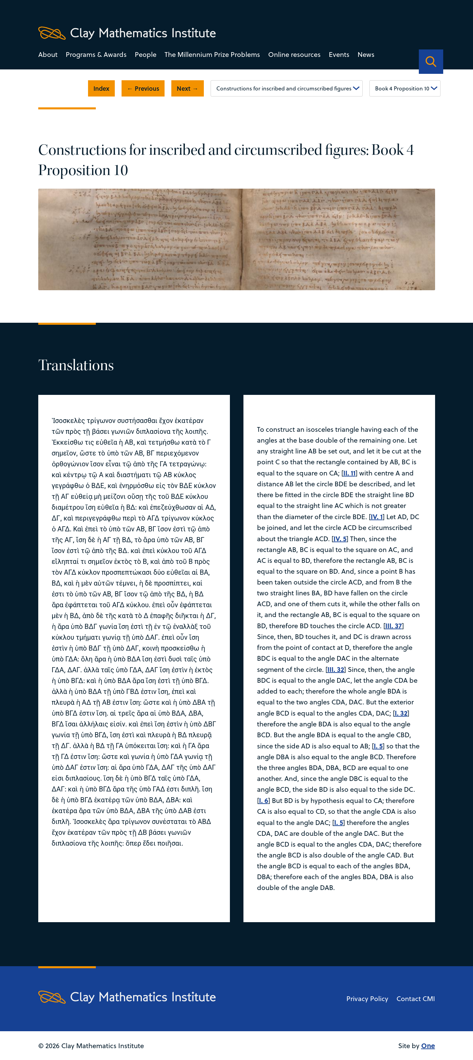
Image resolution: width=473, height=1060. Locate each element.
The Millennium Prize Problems (212, 54)
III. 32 (335, 669)
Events (339, 54)
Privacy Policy (367, 998)
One (428, 1045)
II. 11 (349, 473)
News (366, 54)
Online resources (294, 54)
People (145, 54)
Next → (187, 88)
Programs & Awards (96, 54)
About (48, 54)
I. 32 (401, 713)
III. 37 (393, 625)
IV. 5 (340, 538)
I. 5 (378, 745)
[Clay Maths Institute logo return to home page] (127, 33)
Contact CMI (415, 998)
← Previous (143, 88)
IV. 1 (377, 516)
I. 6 (263, 800)
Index (101, 88)
